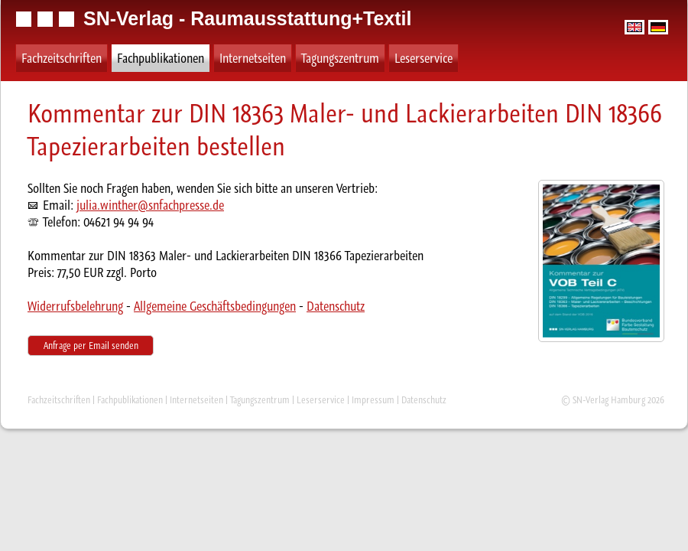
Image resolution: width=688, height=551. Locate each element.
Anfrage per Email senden (91, 345)
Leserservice (423, 58)
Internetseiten (252, 58)
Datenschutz (336, 306)
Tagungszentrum (340, 58)
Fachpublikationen (160, 58)
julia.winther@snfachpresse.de (150, 205)
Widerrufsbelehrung (75, 306)
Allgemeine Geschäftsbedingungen (215, 306)
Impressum (373, 400)
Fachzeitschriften (61, 58)
